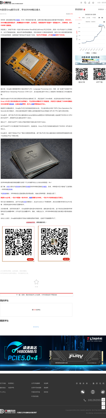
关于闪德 (3, 383)
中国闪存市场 (35, 392)
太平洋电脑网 (35, 383)
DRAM (11, 104)
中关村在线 (34, 396)
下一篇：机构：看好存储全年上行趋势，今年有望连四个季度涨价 (36, 295)
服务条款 (3, 387)
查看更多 (102, 9)
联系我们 (11, 383)
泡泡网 (46, 383)
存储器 (17, 20)
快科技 (46, 392)
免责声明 (11, 387)
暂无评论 (36, 327)
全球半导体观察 (36, 387)
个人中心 (3, 392)
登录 (34, 309)
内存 (54, 35)
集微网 (46, 387)
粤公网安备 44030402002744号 (96, 413)
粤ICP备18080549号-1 (99, 410)
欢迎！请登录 (102, 2)
